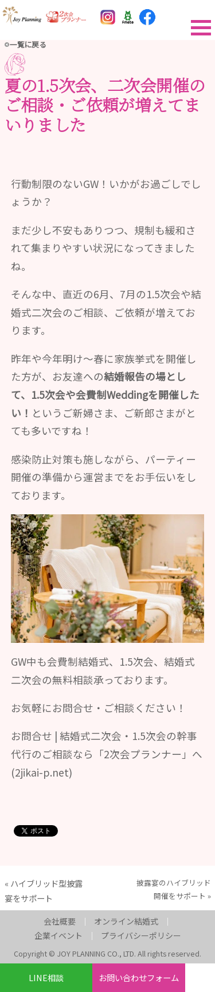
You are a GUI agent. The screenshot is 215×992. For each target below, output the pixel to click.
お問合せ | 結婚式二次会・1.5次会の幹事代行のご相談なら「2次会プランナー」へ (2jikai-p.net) (106, 754)
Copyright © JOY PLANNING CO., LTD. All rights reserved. (107, 953)
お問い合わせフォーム (139, 977)
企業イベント (58, 935)
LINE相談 (46, 977)
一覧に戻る (28, 44)
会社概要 (60, 921)
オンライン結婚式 (126, 921)
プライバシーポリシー (141, 935)
